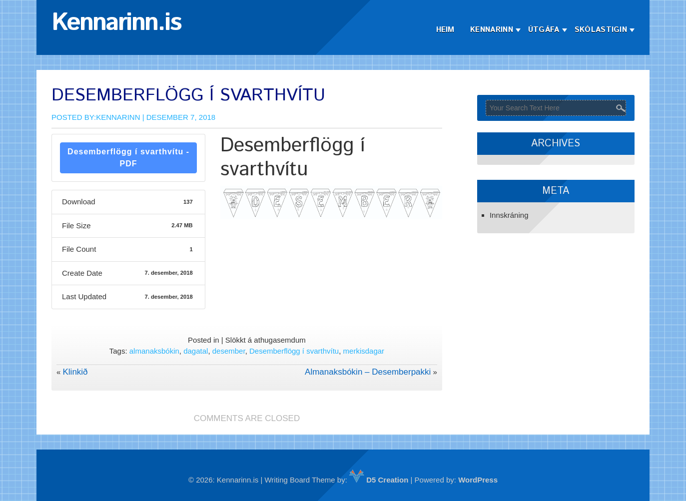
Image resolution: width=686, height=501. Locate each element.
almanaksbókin (154, 351)
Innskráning (509, 215)
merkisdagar (364, 351)
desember (228, 351)
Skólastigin (601, 29)
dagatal (195, 351)
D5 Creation (378, 480)
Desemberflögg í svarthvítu (294, 351)
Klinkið (74, 372)
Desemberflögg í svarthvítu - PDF (128, 157)
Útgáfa (544, 29)
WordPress (478, 480)
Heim (445, 29)
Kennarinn (491, 29)
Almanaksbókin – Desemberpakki (368, 372)
